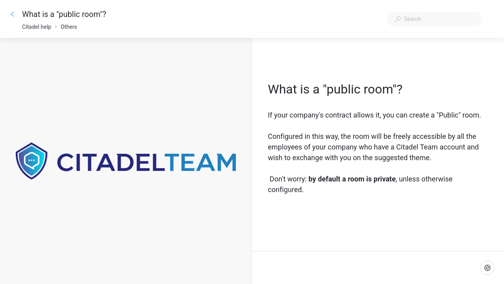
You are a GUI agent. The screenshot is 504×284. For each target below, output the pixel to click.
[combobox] (434, 19)
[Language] (487, 268)
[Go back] (12, 14)
